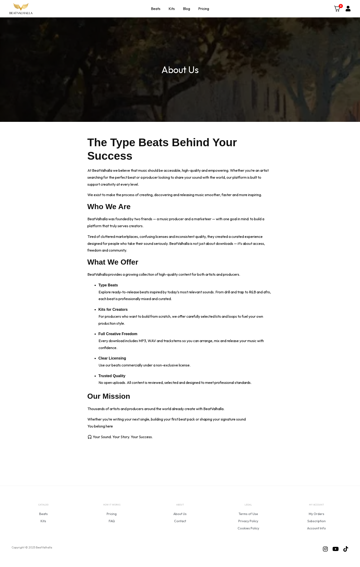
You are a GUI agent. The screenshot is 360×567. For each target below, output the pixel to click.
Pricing (203, 8)
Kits (172, 8)
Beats (155, 8)
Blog (186, 8)
